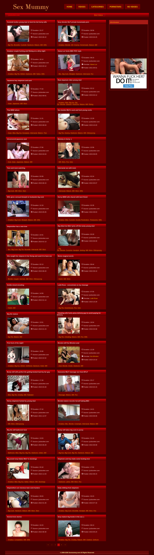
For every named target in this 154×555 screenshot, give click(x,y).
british (22, 74)
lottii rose (94, 298)
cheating (68, 337)
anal (9, 162)
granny (76, 45)
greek (70, 366)
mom (25, 103)
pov (92, 74)
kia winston (94, 356)
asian (10, 103)
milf (41, 45)
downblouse (69, 308)
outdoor (89, 540)
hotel (42, 366)
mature (37, 45)
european (25, 133)
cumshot (69, 250)
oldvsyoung (91, 133)
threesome (94, 220)
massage (62, 395)
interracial (86, 74)
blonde (67, 45)
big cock (65, 74)
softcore (96, 540)
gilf (72, 45)
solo (71, 162)
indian (41, 453)
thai (45, 133)
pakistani (30, 395)
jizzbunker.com (43, 34)
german (22, 279)
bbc (60, 74)
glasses (69, 104)
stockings (41, 482)
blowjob (72, 74)
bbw (66, 102)
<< (48, 545)
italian (26, 482)
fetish (10, 308)
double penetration (82, 220)
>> (65, 545)
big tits (10, 45)
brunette (17, 45)
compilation (18, 540)
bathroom (11, 453)
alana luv (93, 64)
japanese (16, 103)
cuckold (23, 45)
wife (45, 45)
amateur (61, 45)
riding (91, 104)
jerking (82, 250)
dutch (61, 279)
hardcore (30, 45)
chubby (20, 395)
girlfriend (29, 366)
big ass (71, 102)
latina (68, 482)
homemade (84, 45)
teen (24, 191)
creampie (78, 424)
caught (16, 279)
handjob (76, 250)
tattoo (38, 74)
